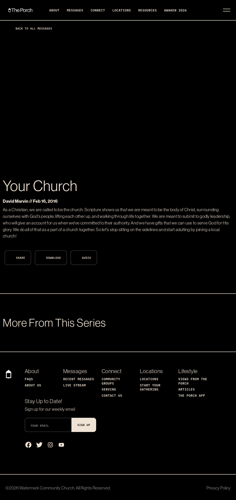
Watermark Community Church (46, 487)
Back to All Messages (30, 28)
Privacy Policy (218, 487)
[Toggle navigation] (227, 10)
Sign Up (83, 425)
